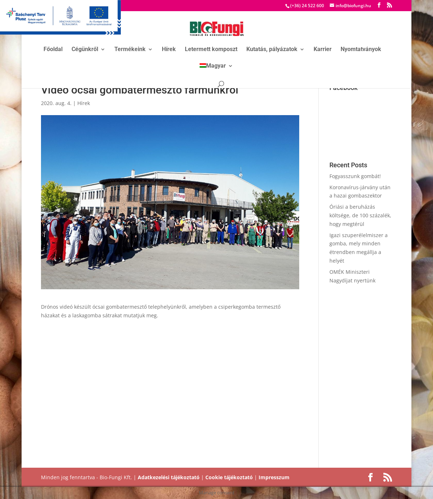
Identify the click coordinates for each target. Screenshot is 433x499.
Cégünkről (85, 50)
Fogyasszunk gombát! (355, 176)
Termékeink (130, 50)
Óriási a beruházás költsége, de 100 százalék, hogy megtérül (360, 215)
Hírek (169, 50)
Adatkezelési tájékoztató (169, 477)
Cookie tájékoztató (229, 477)
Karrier (323, 50)
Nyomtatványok (361, 50)
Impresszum (274, 477)
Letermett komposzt (211, 50)
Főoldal (53, 50)
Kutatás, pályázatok (271, 50)
